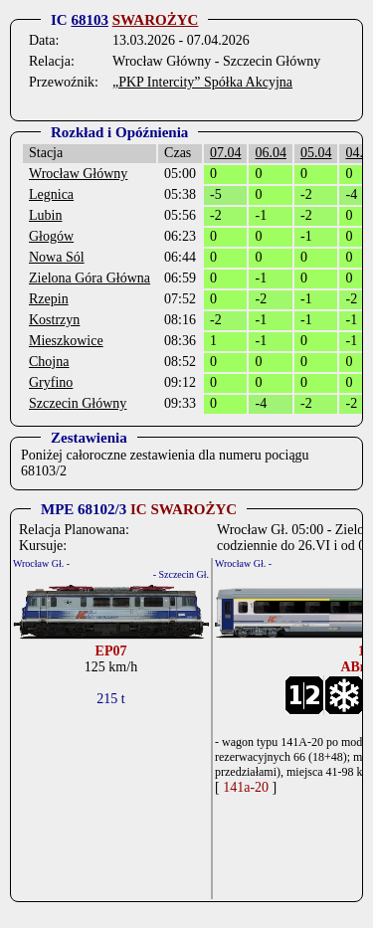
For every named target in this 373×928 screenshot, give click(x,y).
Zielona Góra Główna (89, 278)
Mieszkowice (66, 340)
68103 (89, 20)
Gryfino (51, 382)
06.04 (270, 152)
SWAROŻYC (155, 20)
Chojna (49, 361)
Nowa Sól (57, 257)
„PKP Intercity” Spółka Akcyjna (202, 82)
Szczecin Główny (77, 403)
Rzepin (49, 298)
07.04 (226, 152)
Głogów (51, 236)
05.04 (316, 152)
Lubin (45, 215)
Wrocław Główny (78, 173)
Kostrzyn (54, 319)
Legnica (51, 194)
